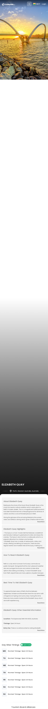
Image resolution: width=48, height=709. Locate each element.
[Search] (29, 4)
